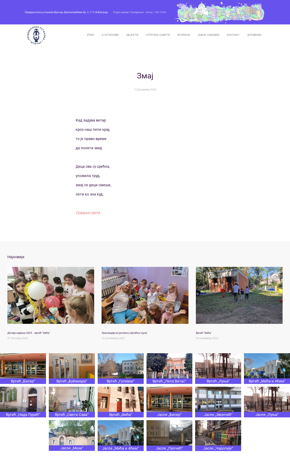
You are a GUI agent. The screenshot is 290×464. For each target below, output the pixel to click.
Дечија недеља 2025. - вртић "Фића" (28, 332)
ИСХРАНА (183, 35)
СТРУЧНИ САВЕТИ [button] (158, 35)
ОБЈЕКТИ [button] (132, 35)
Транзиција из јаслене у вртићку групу (124, 332)
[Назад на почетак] (36, 34)
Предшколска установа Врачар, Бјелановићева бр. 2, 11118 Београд (66, 12)
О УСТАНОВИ (110, 35)
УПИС (90, 35)
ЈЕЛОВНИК (254, 35)
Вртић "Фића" (204, 332)
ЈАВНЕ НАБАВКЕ (209, 35)
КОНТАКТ (233, 35)
